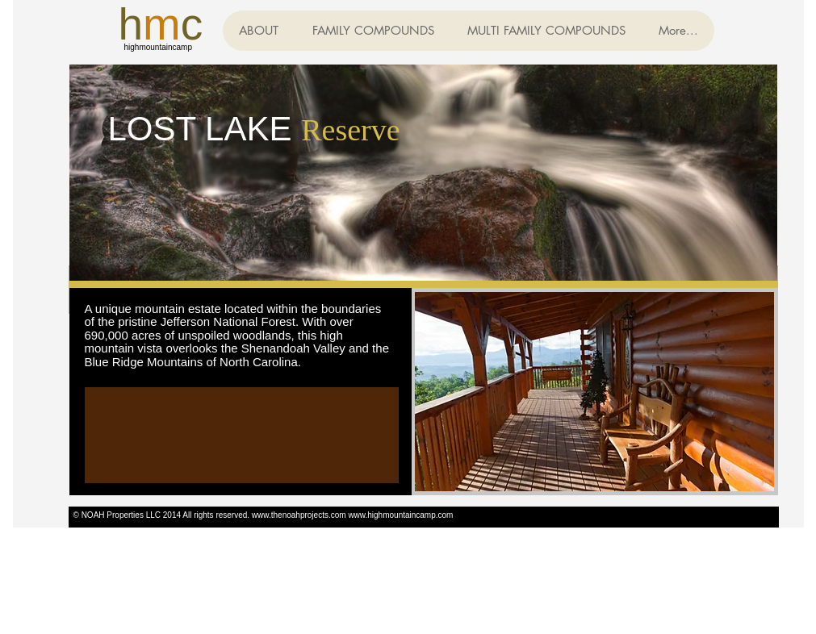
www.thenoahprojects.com (299, 515)
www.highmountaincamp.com (400, 515)
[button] (372, 30)
